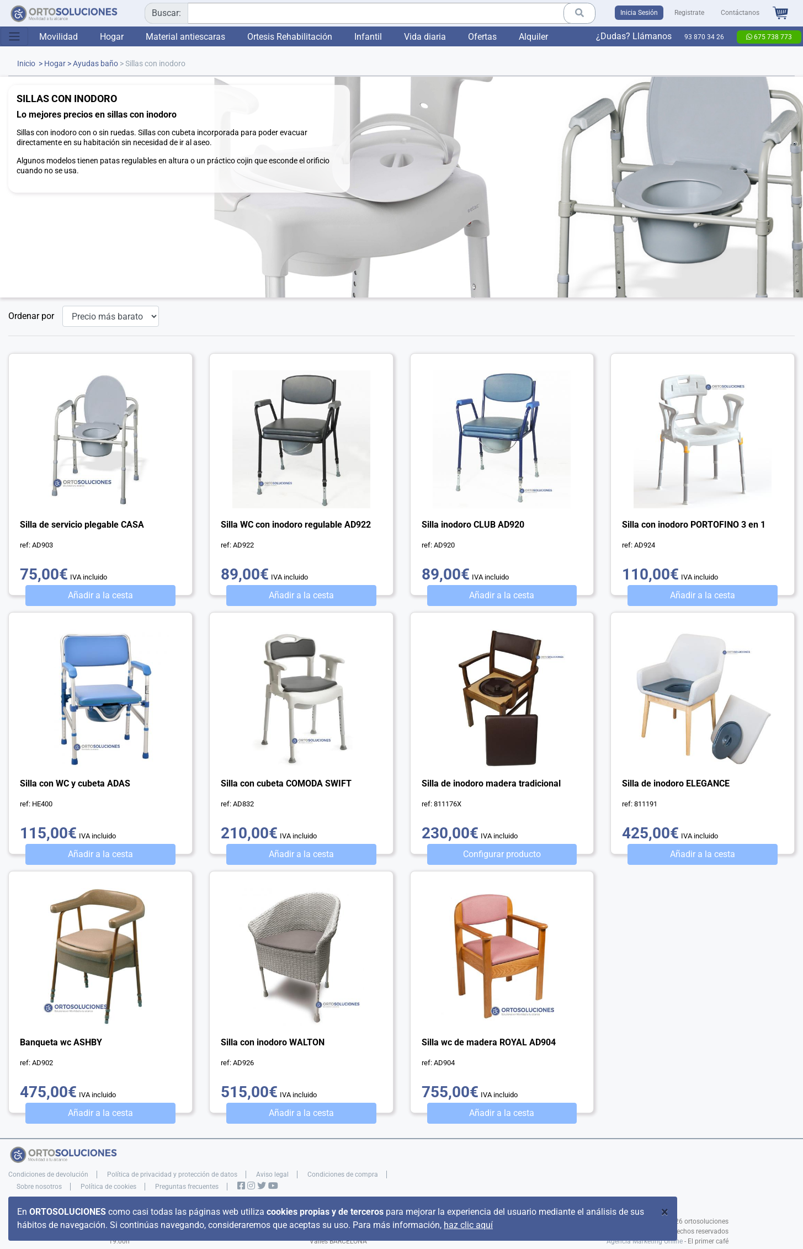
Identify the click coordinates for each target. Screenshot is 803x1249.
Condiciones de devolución (48, 1174)
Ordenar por (31, 316)
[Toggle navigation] (14, 36)
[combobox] (366, 13)
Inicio (26, 63)
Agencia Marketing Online (645, 1241)
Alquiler (533, 36)
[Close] (664, 1212)
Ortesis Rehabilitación (289, 36)
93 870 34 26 (704, 37)
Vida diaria (425, 36)
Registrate (689, 13)
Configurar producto (502, 854)
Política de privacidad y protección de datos (172, 1174)
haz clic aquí (468, 1225)
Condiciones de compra (342, 1174)
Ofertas (482, 36)
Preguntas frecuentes (187, 1186)
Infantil (368, 36)
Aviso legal (272, 1174)
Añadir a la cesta (100, 595)
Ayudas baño (95, 63)
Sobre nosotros (39, 1186)
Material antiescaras (185, 36)
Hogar (112, 36)
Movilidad (58, 36)
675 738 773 (769, 37)
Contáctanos (740, 13)
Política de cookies (108, 1186)
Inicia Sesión (639, 13)
